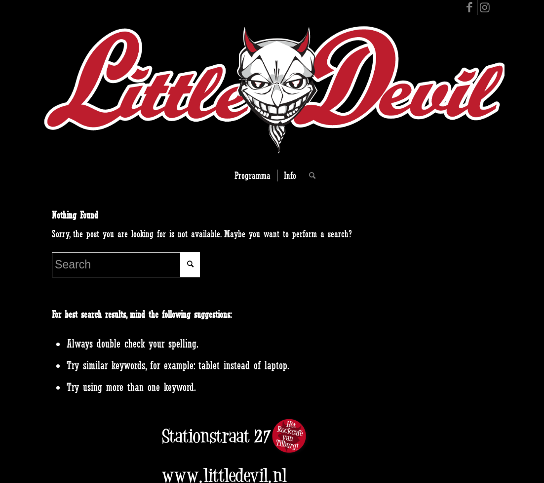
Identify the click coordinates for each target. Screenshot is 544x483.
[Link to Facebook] (470, 7)
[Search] (309, 175)
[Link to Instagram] (484, 7)
